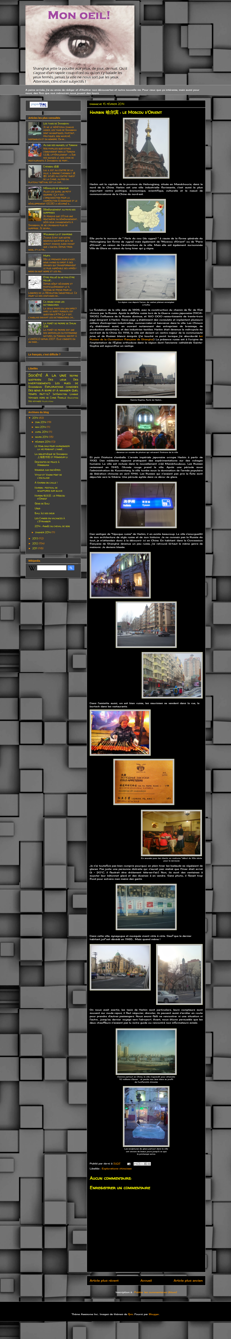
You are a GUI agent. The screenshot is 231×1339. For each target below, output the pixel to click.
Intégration (60, 394)
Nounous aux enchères (47, 469)
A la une (55, 375)
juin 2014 (41, 422)
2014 (35, 417)
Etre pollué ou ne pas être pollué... (59, 278)
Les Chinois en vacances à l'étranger (50, 519)
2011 (35, 548)
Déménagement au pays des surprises (59, 211)
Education (72, 397)
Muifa (46, 255)
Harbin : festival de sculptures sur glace (48, 489)
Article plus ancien (188, 1280)
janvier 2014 (43, 532)
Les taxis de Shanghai (56, 123)
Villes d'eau (47, 401)
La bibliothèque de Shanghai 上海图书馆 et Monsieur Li (51, 455)
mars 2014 (42, 437)
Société (35, 375)
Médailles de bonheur (56, 188)
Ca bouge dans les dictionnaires (53, 303)
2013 (35, 538)
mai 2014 (41, 427)
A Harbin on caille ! (46, 482)
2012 (35, 543)
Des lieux (57, 379)
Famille (62, 397)
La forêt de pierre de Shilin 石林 (59, 325)
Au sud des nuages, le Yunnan (60, 145)
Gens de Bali (42, 503)
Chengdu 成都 (51, 166)
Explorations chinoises (117, 1168)
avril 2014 (42, 431)
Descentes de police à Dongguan (47, 463)
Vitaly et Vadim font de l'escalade (48, 476)
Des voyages (34, 401)
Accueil (146, 1280)
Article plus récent (104, 1280)
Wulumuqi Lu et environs (57, 234)
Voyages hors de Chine (42, 397)
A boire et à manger (56, 390)
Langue (74, 394)
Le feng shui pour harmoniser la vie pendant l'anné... (52, 447)
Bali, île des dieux (45, 513)
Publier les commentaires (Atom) (155, 1292)
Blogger (154, 1314)
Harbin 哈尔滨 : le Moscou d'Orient (50, 497)
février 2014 (43, 441)
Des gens (34, 390)
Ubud (37, 508)
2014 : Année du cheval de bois (52, 526)
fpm (130, 1314)
